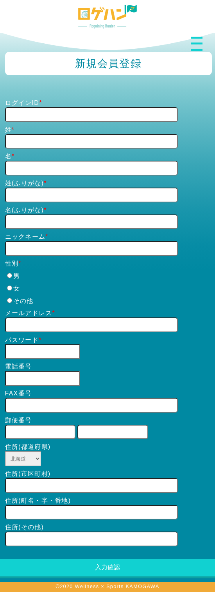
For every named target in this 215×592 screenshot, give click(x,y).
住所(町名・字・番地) (38, 500)
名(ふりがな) (24, 210)
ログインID (22, 102)
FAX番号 (18, 393)
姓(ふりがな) (24, 183)
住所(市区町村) (28, 473)
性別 (12, 263)
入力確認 (107, 567)
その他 (20, 301)
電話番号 (18, 366)
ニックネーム (25, 236)
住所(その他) (24, 527)
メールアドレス (28, 313)
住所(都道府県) (28, 446)
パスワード (22, 340)
